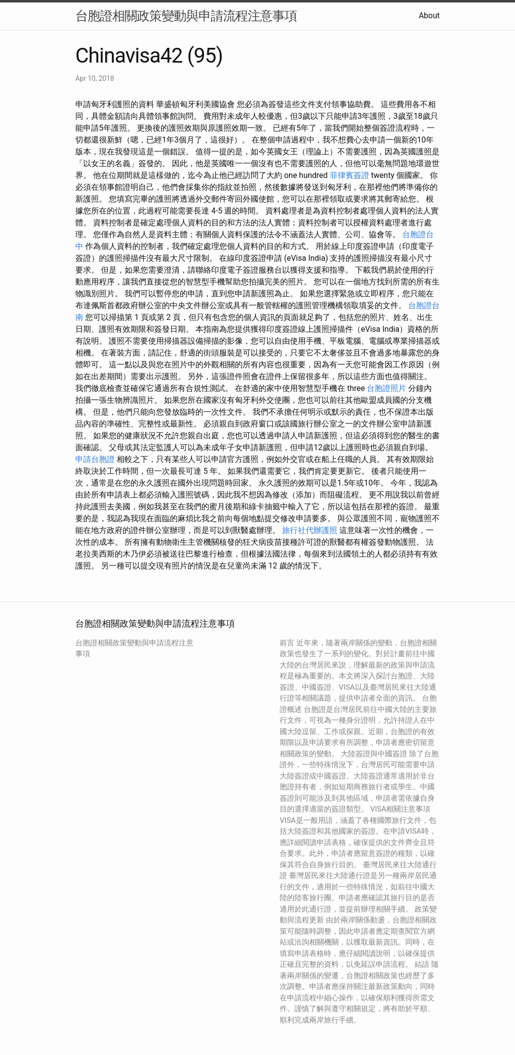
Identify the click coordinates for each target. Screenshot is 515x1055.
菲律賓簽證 (349, 175)
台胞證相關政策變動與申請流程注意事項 (186, 15)
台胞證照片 (386, 388)
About (429, 15)
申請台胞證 (95, 459)
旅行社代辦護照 (309, 530)
